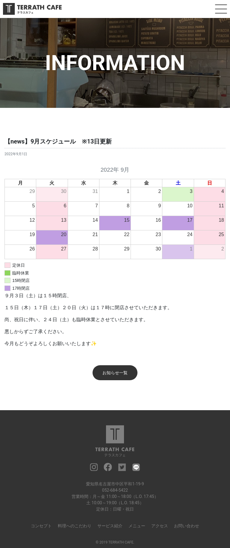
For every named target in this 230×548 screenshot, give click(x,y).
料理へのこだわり (74, 525)
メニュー (136, 525)
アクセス (159, 525)
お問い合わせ (186, 525)
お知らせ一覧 (115, 372)
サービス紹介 (109, 525)
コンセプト (41, 525)
